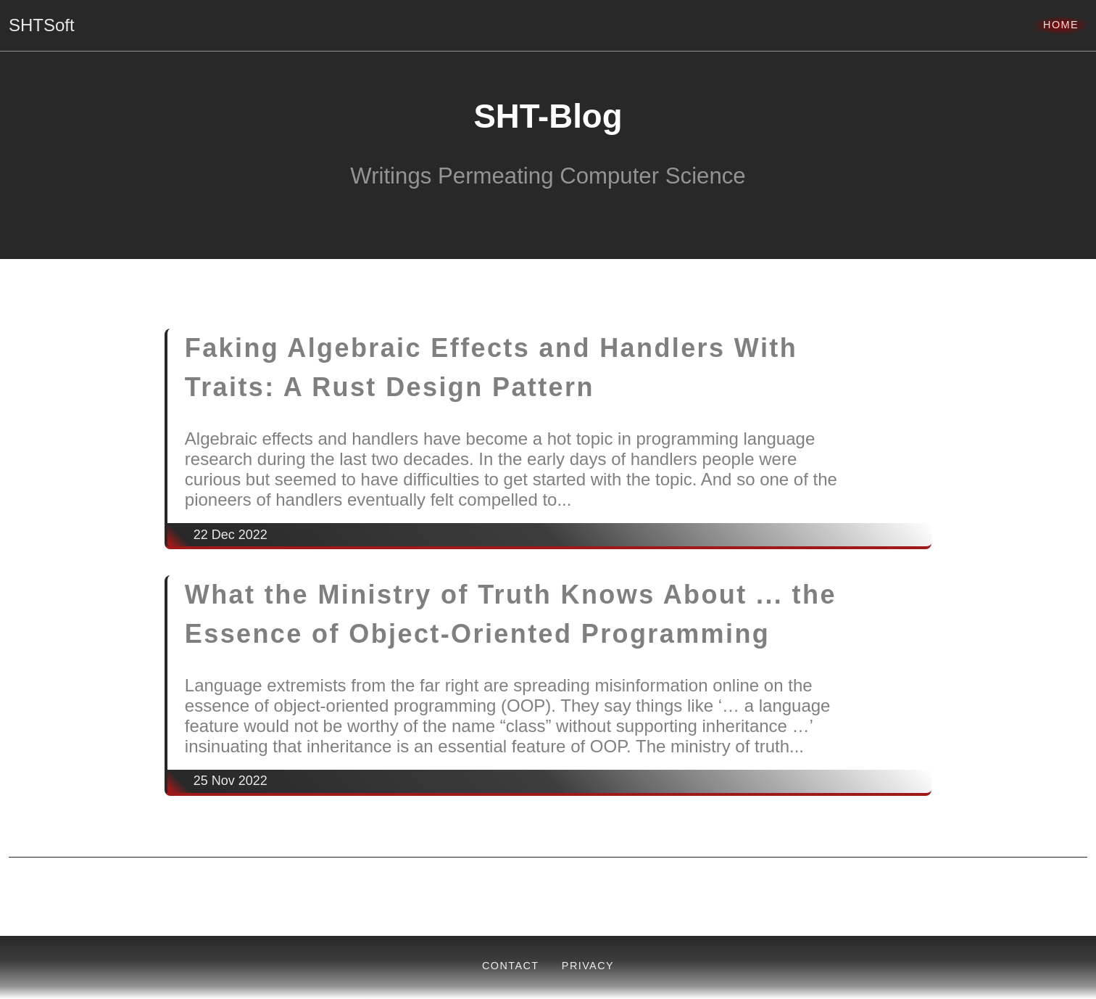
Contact (510, 965)
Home (1061, 24)
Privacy (588, 965)
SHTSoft (42, 25)
